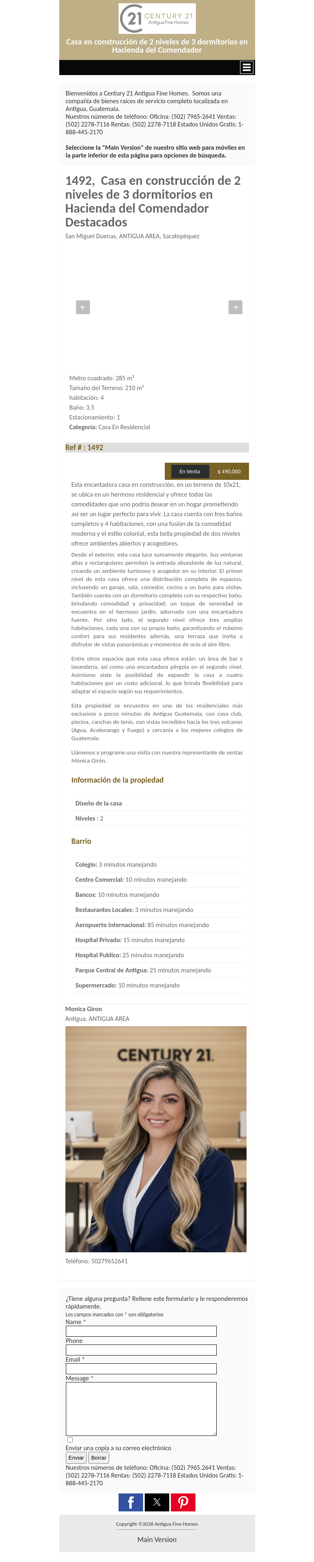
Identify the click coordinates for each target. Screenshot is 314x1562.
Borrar (98, 1467)
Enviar (76, 1467)
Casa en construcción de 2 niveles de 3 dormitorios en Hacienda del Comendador (157, 46)
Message (80, 1378)
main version (157, 1549)
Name (76, 1322)
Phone (74, 1341)
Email (75, 1359)
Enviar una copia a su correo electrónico (118, 1458)
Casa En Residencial (124, 427)
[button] (157, 67)
